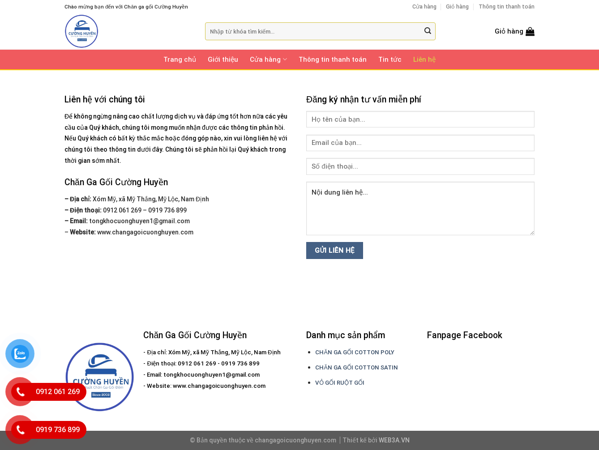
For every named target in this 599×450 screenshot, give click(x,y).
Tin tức (390, 59)
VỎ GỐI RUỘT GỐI (339, 382)
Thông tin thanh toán (507, 6)
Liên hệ (424, 59)
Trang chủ (179, 59)
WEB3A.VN (394, 440)
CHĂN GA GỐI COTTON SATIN (356, 367)
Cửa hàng (424, 6)
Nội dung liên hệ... (420, 208)
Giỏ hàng (457, 6)
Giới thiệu (223, 59)
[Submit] (427, 31)
